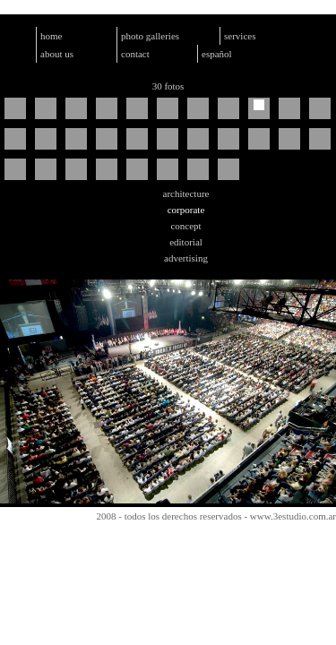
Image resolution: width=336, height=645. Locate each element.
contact (135, 53)
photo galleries (150, 35)
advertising (186, 258)
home (51, 35)
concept (185, 225)
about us (56, 53)
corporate (186, 209)
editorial (185, 241)
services (239, 35)
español (217, 53)
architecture (186, 193)
